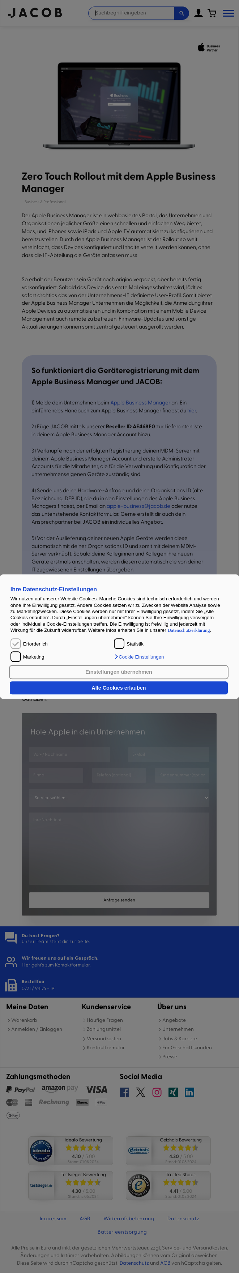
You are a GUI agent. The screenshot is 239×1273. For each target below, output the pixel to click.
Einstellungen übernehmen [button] (118, 672)
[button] (139, 657)
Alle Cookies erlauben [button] (118, 688)
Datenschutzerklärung (188, 630)
